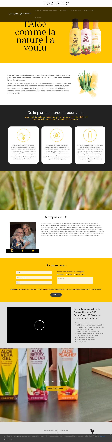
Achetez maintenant (56, 388)
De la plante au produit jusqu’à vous (46, 10)
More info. (102, 436)
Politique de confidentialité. (92, 289)
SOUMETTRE (56, 294)
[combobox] (18, 282)
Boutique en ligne (88, 10)
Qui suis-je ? (63, 10)
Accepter (8, 439)
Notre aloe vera (76, 10)
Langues (38, 17)
